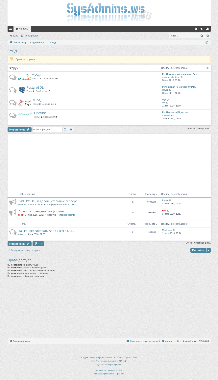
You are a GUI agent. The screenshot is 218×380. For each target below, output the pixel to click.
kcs (164, 102)
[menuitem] (196, 29)
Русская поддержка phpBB (109, 365)
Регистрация (31, 35)
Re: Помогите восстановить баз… (180, 74)
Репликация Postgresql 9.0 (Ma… (179, 87)
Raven (165, 90)
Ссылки (11, 29)
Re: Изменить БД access (175, 112)
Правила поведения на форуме (41, 211)
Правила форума (25, 59)
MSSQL (38, 100)
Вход (15, 35)
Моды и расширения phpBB (109, 370)
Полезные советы (68, 204)
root (20, 215)
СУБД (12, 50)
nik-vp (21, 234)
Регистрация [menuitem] (208, 29)
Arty (97, 361)
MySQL (37, 75)
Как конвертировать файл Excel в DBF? (46, 231)
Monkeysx (167, 230)
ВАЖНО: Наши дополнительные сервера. (48, 201)
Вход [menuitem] (203, 29)
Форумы (23, 28)
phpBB (102, 357)
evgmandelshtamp (171, 77)
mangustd (167, 115)
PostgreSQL (35, 87)
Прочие (40, 113)
